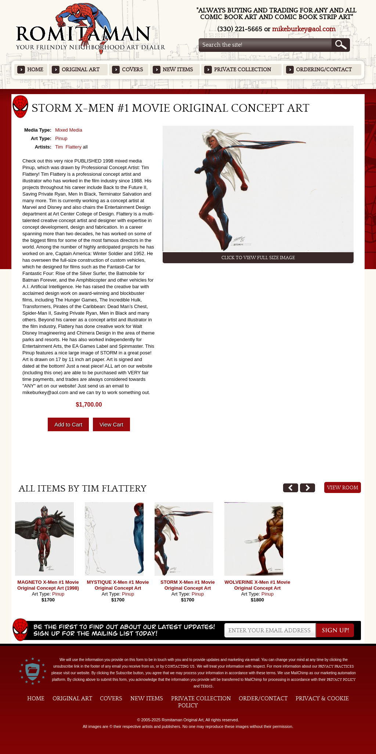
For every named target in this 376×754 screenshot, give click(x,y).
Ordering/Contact (324, 70)
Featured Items (188, 91)
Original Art (81, 70)
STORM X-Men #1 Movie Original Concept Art (187, 585)
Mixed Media (68, 130)
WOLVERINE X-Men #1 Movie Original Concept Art (257, 585)
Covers (132, 70)
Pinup (61, 138)
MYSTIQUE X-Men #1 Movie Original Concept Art (118, 585)
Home (35, 70)
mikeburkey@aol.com (304, 29)
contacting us (180, 666)
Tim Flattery (68, 147)
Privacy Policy (341, 680)
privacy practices (336, 666)
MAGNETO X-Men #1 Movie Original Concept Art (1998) (48, 585)
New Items (178, 70)
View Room (342, 488)
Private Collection (242, 70)
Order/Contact (263, 698)
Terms (206, 686)
